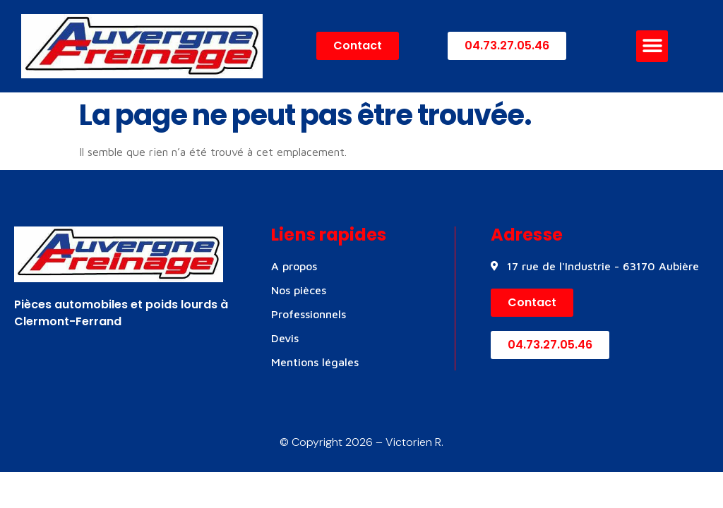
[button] (652, 46)
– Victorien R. (408, 442)
